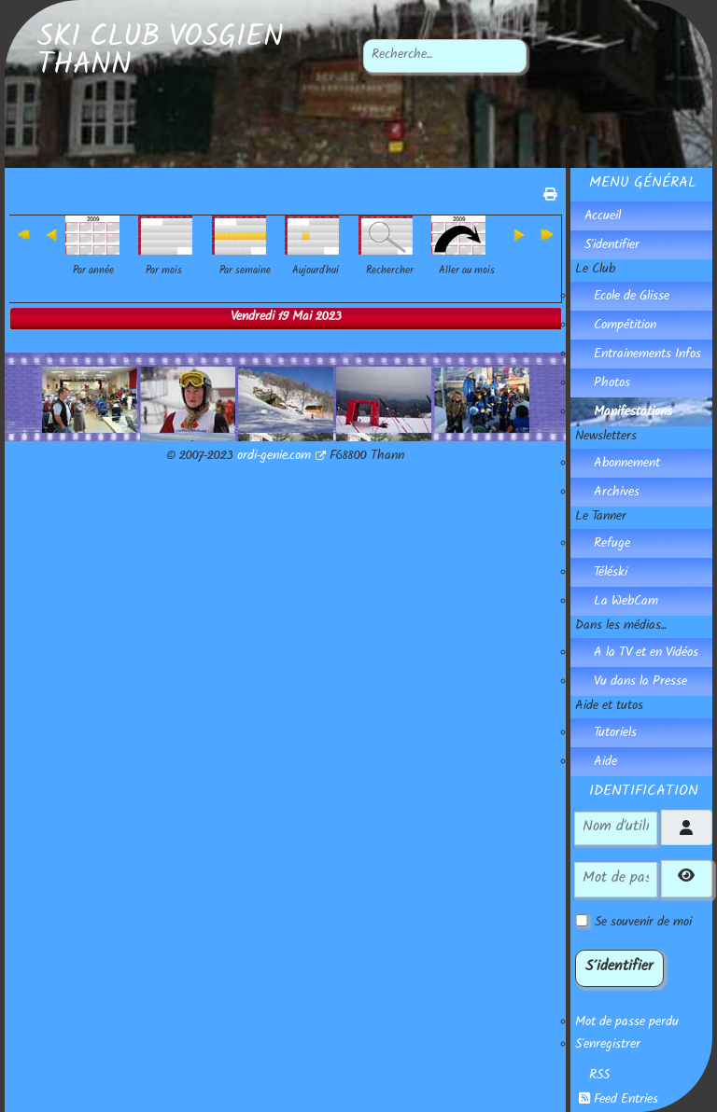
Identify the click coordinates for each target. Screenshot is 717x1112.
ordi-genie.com (281, 457)
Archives (617, 493)
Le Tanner (600, 517)
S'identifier (612, 246)
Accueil (602, 217)
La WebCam (626, 602)
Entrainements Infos (647, 355)
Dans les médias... (621, 627)
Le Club (595, 270)
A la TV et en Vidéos (646, 654)
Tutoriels (615, 734)
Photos (612, 384)
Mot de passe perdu (627, 1023)
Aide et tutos (609, 707)
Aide (605, 763)
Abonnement (627, 464)
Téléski (610, 573)
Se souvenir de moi (643, 923)
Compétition (625, 326)
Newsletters (606, 437)
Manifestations (633, 413)
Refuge (612, 544)
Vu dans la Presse (640, 683)
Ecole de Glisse (631, 297)
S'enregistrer (607, 1045)
